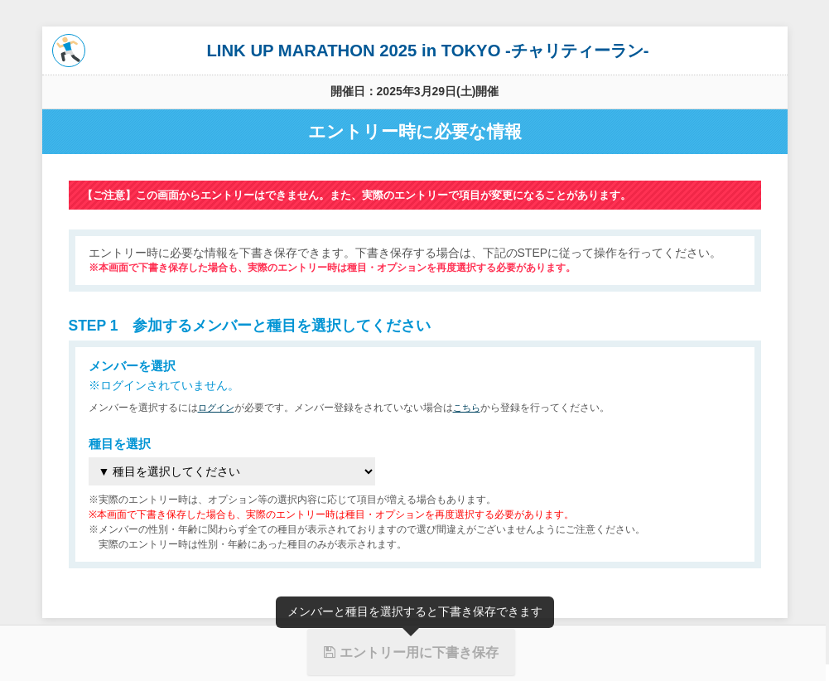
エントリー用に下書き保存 (411, 652)
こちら (471, 407)
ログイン (218, 407)
